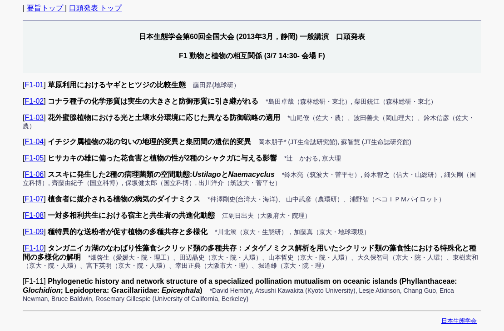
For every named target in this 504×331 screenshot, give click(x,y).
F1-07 (34, 199)
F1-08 (34, 215)
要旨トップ (46, 8)
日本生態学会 (459, 320)
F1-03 (34, 117)
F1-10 (34, 248)
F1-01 (34, 85)
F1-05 (34, 158)
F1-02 (34, 101)
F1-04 (34, 141)
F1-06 (34, 174)
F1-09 (34, 232)
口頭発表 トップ (95, 8)
